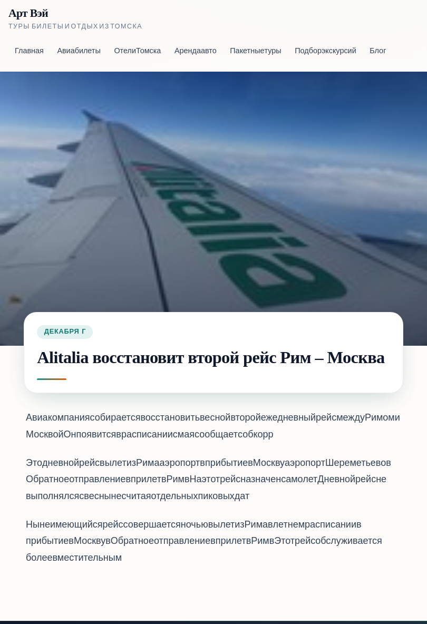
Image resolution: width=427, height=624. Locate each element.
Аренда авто (195, 51)
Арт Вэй (28, 13)
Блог (378, 51)
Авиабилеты (78, 51)
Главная (29, 51)
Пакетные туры (255, 51)
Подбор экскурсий (325, 51)
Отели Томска (137, 51)
